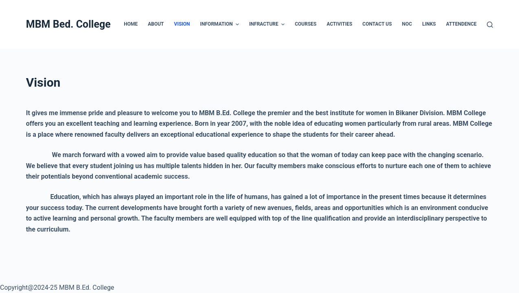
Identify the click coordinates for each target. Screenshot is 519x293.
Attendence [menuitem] (461, 24)
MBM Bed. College (68, 24)
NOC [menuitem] (407, 24)
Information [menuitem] (220, 24)
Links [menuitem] (429, 24)
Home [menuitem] (131, 24)
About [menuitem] (156, 24)
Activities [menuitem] (339, 24)
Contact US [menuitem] (377, 24)
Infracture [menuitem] (268, 24)
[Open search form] (490, 25)
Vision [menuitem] (182, 24)
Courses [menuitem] (305, 24)
